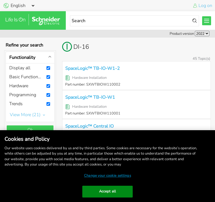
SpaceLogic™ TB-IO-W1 (90, 97)
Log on (205, 6)
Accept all (107, 191)
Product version (182, 33)
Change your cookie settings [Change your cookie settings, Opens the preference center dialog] (107, 175)
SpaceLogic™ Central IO (89, 126)
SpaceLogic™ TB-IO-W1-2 (92, 68)
